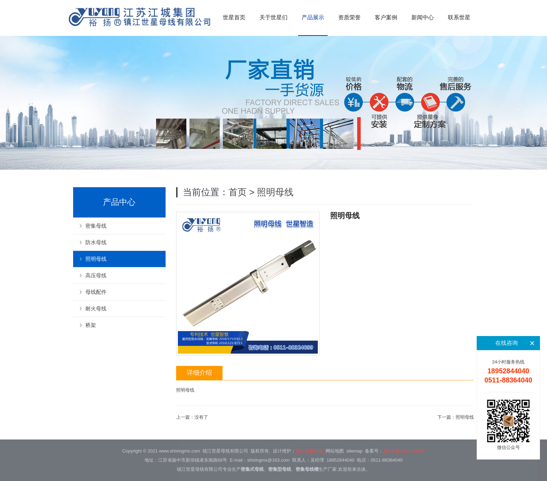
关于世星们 (273, 17)
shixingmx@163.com (268, 460)
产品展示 (313, 17)
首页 (238, 192)
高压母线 (96, 275)
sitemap (354, 451)
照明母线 (275, 192)
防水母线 (96, 242)
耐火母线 (96, 308)
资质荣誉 (349, 17)
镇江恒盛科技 (309, 451)
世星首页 (234, 17)
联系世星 (459, 17)
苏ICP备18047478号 (404, 451)
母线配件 (96, 292)
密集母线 (96, 226)
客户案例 (386, 17)
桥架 (90, 325)
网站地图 (335, 451)
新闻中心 (422, 17)
